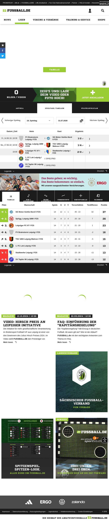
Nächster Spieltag (99, 120)
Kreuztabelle (81, 196)
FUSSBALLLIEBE (28, 3)
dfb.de (17, 3)
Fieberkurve (63, 196)
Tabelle (54, 70)
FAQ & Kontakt (84, 3)
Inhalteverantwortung (68, 511)
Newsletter (95, 3)
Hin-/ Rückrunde (28, 197)
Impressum (6, 511)
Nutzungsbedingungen (38, 511)
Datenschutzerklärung (20, 511)
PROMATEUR (8, 3)
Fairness (98, 196)
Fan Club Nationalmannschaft (59, 3)
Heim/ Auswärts (46, 197)
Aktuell (20, 108)
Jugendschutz (53, 511)
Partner (74, 3)
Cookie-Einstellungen (85, 511)
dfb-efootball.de (41, 3)
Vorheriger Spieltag (10, 120)
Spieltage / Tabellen (54, 108)
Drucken (102, 171)
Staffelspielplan (89, 108)
